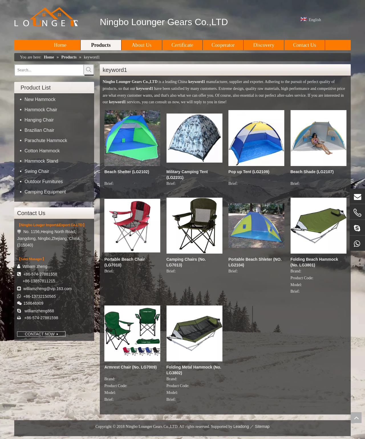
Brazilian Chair (39, 130)
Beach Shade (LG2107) (312, 171)
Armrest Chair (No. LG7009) (130, 367)
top (356, 417)
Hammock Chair (41, 109)
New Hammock (40, 99)
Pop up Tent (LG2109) (248, 171)
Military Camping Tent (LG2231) (187, 174)
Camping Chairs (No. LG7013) (186, 262)
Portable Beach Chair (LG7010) (124, 262)
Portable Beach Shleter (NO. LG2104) (255, 262)
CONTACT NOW (41, 334)
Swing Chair (37, 171)
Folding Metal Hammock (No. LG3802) (194, 370)
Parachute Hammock (46, 140)
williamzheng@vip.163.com (47, 288)
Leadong (241, 426)
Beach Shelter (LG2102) (126, 171)
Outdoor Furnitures (44, 181)
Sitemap (262, 426)
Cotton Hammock (42, 150)
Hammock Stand (41, 161)
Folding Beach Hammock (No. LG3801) (314, 262)
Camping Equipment (45, 191)
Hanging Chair (39, 120)
